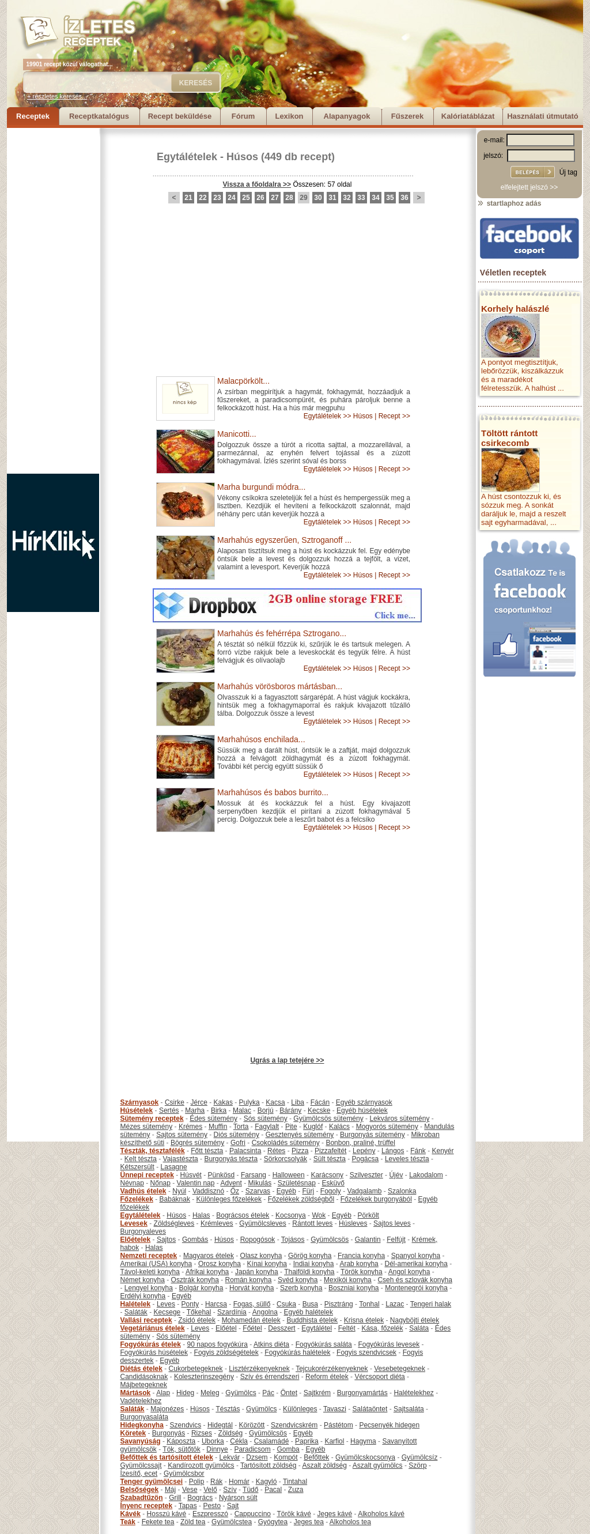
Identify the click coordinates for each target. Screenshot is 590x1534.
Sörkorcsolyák (285, 1159)
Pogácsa (365, 1159)
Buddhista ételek (312, 1320)
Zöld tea (192, 1522)
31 (332, 198)
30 (318, 198)
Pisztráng (338, 1304)
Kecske (319, 1110)
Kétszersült (137, 1167)
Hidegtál (220, 1425)
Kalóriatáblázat (467, 116)
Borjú (266, 1110)
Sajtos (166, 1239)
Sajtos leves (392, 1223)
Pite (291, 1127)
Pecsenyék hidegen (389, 1425)
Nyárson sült (238, 1498)
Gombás (195, 1239)
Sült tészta (329, 1159)
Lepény (364, 1151)
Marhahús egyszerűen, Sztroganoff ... (284, 540)
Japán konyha (256, 1272)
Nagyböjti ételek (414, 1320)
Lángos (392, 1151)
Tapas (188, 1506)
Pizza (300, 1151)
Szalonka (402, 1191)
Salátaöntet (370, 1409)
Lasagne (174, 1167)
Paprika (307, 1441)
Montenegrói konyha (416, 1288)
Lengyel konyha (148, 1288)
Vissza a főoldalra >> (257, 184)
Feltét (346, 1328)
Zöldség (230, 1433)
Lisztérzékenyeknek (259, 1369)
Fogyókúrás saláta (324, 1344)
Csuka (286, 1304)
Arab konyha (358, 1264)
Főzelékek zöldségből (301, 1199)
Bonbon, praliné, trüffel (360, 1143)
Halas (201, 1215)
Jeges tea (309, 1522)
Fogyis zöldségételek (226, 1352)
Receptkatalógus (99, 116)
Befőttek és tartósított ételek (166, 1457)
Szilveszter (366, 1175)
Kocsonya (290, 1215)
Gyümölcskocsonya (365, 1457)
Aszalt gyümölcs (378, 1465)
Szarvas (257, 1191)
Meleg (210, 1393)
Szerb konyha (301, 1288)
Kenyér (443, 1151)
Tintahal (295, 1482)
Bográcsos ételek (242, 1215)
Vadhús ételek (143, 1191)
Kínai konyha (267, 1264)
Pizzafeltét (330, 1151)
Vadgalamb (364, 1191)
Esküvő (333, 1183)
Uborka (213, 1441)
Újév (396, 1175)
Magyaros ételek (208, 1256)
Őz (234, 1191)
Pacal (273, 1490)
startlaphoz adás (509, 203)
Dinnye (217, 1449)
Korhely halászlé (515, 308)
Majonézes (167, 1409)
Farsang (253, 1175)
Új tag (568, 172)
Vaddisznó (208, 1191)
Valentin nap (196, 1183)
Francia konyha (361, 1256)
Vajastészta (180, 1159)
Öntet (289, 1393)
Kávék (130, 1514)
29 (303, 198)
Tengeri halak (430, 1304)
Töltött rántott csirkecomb (509, 438)
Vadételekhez (141, 1401)
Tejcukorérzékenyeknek (332, 1369)
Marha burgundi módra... (261, 487)
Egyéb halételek (308, 1312)
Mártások (135, 1393)
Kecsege (167, 1312)
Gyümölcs (240, 1393)
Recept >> (394, 416)
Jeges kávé (334, 1514)
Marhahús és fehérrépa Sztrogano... (281, 633)
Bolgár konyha (201, 1288)
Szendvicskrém (294, 1425)
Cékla (239, 1441)
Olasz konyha (261, 1256)
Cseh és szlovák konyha (414, 1280)
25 (245, 198)
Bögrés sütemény (197, 1143)
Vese (190, 1490)
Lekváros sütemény (399, 1118)
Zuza (296, 1490)
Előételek (135, 1239)
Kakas (223, 1102)
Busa (310, 1304)
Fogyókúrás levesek (388, 1344)
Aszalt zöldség (324, 1465)
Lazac (394, 1304)
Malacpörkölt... (243, 381)
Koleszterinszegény (204, 1377)
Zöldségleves (174, 1223)
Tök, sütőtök (181, 1449)
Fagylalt (267, 1127)
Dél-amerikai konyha (415, 1264)
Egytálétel (316, 1328)
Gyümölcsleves (262, 1223)
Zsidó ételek (196, 1320)
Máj (170, 1490)
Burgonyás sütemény (372, 1135)
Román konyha (248, 1280)
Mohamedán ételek (251, 1320)
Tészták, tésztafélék (152, 1151)
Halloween (289, 1175)
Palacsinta (245, 1151)
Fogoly (330, 1191)
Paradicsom (252, 1449)
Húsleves (353, 1223)
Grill (175, 1498)
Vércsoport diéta (379, 1377)
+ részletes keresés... (57, 96)
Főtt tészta (207, 1151)
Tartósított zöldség (268, 1465)
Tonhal (369, 1304)
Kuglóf (313, 1127)
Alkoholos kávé (381, 1514)
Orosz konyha (219, 1264)
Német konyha (142, 1280)
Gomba (288, 1449)
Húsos (242, 157)
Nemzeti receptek (148, 1256)
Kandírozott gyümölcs (201, 1465)
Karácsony (327, 1175)
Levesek (134, 1223)
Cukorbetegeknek (196, 1369)
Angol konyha (409, 1272)
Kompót (285, 1457)
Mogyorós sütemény (387, 1127)
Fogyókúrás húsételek (154, 1352)
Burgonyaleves (143, 1231)
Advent (230, 1183)
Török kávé (294, 1514)
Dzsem (256, 1457)
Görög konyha (309, 1256)
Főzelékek (136, 1199)
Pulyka (249, 1102)
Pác (268, 1393)
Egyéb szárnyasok (364, 1102)
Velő (210, 1490)
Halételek (135, 1304)
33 (361, 198)
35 (390, 198)
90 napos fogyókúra (217, 1344)
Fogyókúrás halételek (297, 1352)
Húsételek (136, 1110)
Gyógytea (273, 1522)
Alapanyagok (347, 116)
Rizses (201, 1433)
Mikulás (259, 1183)
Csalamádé (271, 1441)
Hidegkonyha (142, 1425)
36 (404, 198)
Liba (297, 1102)
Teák (127, 1522)
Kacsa (275, 1102)
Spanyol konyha (415, 1256)
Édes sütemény (213, 1118)
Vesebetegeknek (399, 1369)
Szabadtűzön (141, 1498)
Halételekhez (413, 1393)
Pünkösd (221, 1175)
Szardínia (232, 1312)
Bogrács (200, 1498)
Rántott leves (312, 1223)
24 (231, 198)
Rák (216, 1482)
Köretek (133, 1433)
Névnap (132, 1183)
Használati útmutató (542, 116)
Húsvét (191, 1175)
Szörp (417, 1465)
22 (202, 198)
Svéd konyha (297, 1280)
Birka (218, 1110)
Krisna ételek (364, 1320)
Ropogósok (257, 1239)
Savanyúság (140, 1441)
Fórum (243, 116)
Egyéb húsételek (362, 1110)
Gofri (237, 1143)
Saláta (419, 1328)
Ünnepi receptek (147, 1175)
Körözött (252, 1425)
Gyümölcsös (330, 1239)
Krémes (190, 1127)
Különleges (300, 1409)
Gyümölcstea (231, 1522)
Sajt (233, 1506)
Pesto (212, 1506)
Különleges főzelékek (229, 1199)
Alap (163, 1393)
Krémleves (217, 1223)
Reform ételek (327, 1377)
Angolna (265, 1312)
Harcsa (216, 1304)
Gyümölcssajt (141, 1465)
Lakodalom (426, 1175)
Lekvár (230, 1457)
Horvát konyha (251, 1288)
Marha (195, 1110)
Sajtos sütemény (181, 1135)
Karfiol (334, 1441)
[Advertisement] (53, 301)
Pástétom (338, 1425)
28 (289, 198)
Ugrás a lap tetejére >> (287, 1060)
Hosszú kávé (167, 1514)
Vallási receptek (146, 1320)
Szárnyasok (139, 1102)
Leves (166, 1304)
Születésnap (297, 1183)
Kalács (339, 1127)
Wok (319, 1215)
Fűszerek (407, 116)
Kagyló (266, 1482)
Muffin (218, 1127)
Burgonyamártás (362, 1393)
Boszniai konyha (353, 1288)
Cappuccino (253, 1514)
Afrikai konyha (207, 1272)
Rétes (276, 1151)
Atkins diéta (271, 1344)
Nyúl (179, 1191)
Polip (197, 1482)
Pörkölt (368, 1215)
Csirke (174, 1102)
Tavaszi (334, 1409)
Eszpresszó (210, 1514)
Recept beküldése (180, 116)
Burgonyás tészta (231, 1159)
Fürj (308, 1191)
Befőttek (316, 1457)
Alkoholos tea (350, 1522)
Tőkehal (199, 1312)
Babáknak (175, 1199)
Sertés (169, 1110)
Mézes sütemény (146, 1127)
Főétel (252, 1328)
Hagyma (363, 1441)
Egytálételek (187, 157)
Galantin (368, 1239)
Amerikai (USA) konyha (156, 1264)
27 (274, 198)
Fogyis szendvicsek (366, 1352)
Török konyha (362, 1272)
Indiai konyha (313, 1264)
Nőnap (160, 1183)
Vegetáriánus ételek (152, 1328)
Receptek (33, 116)
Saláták (136, 1312)
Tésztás (227, 1409)
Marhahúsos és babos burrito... (272, 792)
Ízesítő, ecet (139, 1473)
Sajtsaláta (409, 1409)
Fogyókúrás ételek (150, 1344)
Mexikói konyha (348, 1280)
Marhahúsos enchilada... (261, 739)
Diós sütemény (236, 1135)
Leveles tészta (407, 1159)
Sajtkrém (317, 1393)
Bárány (290, 1110)
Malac (242, 1110)
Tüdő (250, 1490)
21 (188, 198)
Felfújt (396, 1239)
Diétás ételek (141, 1369)
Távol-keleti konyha (150, 1272)
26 (260, 198)
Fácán (320, 1102)
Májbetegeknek (143, 1385)
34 (375, 198)
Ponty (190, 1304)
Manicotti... (236, 434)
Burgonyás (168, 1433)
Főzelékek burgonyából (376, 1199)
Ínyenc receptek (146, 1506)
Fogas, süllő (252, 1304)
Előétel (226, 1328)
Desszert (281, 1328)
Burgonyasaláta (144, 1417)
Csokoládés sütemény (286, 1143)
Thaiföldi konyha (309, 1272)
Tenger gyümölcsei (151, 1482)
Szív (229, 1490)
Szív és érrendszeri (270, 1377)
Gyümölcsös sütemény (328, 1118)
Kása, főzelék (382, 1328)
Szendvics (186, 1425)
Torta (241, 1127)
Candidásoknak (144, 1377)
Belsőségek (139, 1490)
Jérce (199, 1102)
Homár (239, 1482)
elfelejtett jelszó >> (529, 187)
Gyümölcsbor (184, 1473)
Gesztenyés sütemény (300, 1135)
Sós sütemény (266, 1118)
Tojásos (293, 1239)
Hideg (185, 1393)
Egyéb (286, 1191)
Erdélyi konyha (143, 1296)
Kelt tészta (140, 1159)
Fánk (418, 1151)
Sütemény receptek (152, 1118)
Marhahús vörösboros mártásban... (279, 686)
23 (217, 198)
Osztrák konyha (195, 1280)
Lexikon (289, 116)
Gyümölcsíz (420, 1457)
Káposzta (181, 1441)
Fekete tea (158, 1522)
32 (346, 198)
